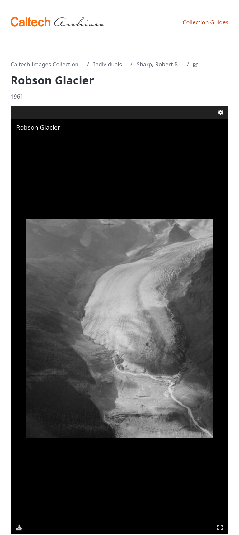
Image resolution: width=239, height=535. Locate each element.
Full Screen (219, 527)
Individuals (107, 64)
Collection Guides (205, 22)
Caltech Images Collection (44, 64)
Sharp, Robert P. (157, 64)
